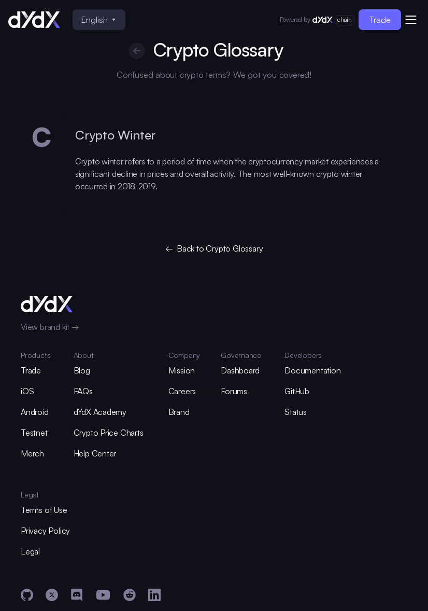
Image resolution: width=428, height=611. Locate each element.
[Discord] (76, 595)
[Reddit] (129, 595)
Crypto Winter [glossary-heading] (115, 135)
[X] (52, 595)
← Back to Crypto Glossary (214, 248)
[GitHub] (27, 595)
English (98, 19)
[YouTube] (103, 595)
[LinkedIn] (154, 595)
